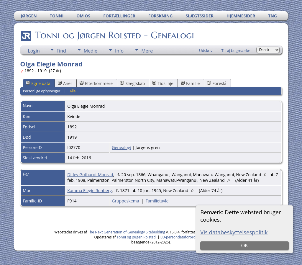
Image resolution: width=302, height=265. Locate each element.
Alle (73, 91)
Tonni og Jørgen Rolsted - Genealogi (114, 35)
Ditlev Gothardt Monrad (90, 174)
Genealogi (121, 147)
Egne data (38, 83)
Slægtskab (132, 83)
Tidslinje (162, 83)
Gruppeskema (125, 201)
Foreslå (216, 83)
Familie (190, 83)
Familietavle (157, 201)
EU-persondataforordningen (183, 237)
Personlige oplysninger (41, 91)
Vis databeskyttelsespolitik (233, 232)
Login (34, 51)
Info (119, 51)
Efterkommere (96, 83)
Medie (90, 51)
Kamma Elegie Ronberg (89, 190)
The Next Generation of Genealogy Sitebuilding (126, 232)
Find (61, 51)
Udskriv (206, 50)
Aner (65, 83)
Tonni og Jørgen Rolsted (136, 237)
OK (244, 245)
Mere (147, 51)
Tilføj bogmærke (235, 50)
